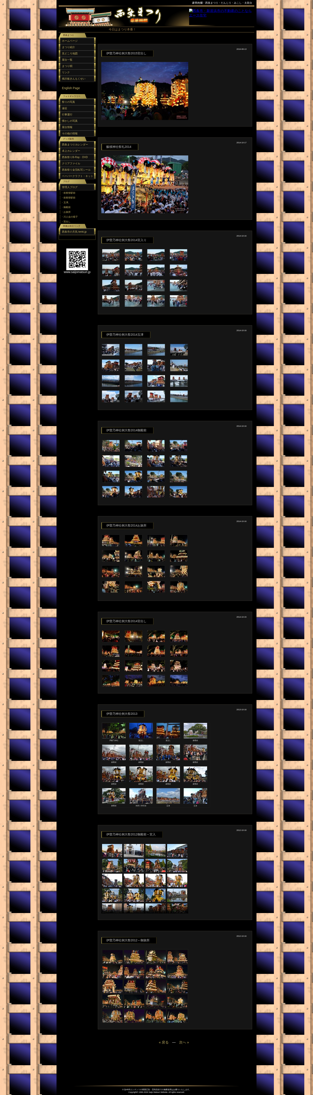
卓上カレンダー (71, 150)
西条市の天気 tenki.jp (74, 231)
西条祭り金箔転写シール (76, 169)
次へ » (184, 1042)
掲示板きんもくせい (73, 78)
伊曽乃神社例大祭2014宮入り (126, 240)
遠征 (64, 108)
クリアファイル (71, 163)
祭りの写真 (68, 101)
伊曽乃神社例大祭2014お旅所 (126, 525)
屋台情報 (67, 127)
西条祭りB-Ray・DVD (75, 157)
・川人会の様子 (69, 216)
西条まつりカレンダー (75, 144)
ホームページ (70, 40)
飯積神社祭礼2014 (118, 146)
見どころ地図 (70, 53)
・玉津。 (66, 202)
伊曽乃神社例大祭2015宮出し (126, 53)
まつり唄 (67, 66)
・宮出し (66, 221)
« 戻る (164, 1042)
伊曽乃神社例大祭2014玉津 (124, 334)
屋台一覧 (67, 59)
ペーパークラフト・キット (77, 176)
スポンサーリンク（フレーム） (221, 17)
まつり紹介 (68, 47)
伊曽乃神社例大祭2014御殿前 (126, 430)
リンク (66, 72)
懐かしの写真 (70, 120)
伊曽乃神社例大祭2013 (121, 713)
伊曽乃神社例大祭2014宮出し (126, 621)
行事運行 (67, 114)
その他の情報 (70, 133)
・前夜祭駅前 (68, 193)
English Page (71, 88)
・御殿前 (66, 207)
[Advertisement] (174, 41)
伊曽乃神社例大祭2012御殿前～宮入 (131, 834)
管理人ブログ (70, 187)
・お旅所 (66, 212)
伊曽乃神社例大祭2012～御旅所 (128, 940)
